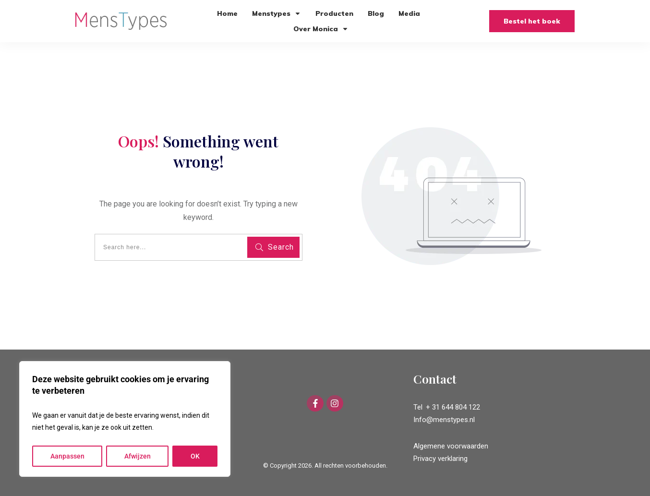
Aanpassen (67, 456)
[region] (124, 419)
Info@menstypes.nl (444, 419)
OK (195, 456)
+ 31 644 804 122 (453, 407)
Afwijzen (137, 456)
